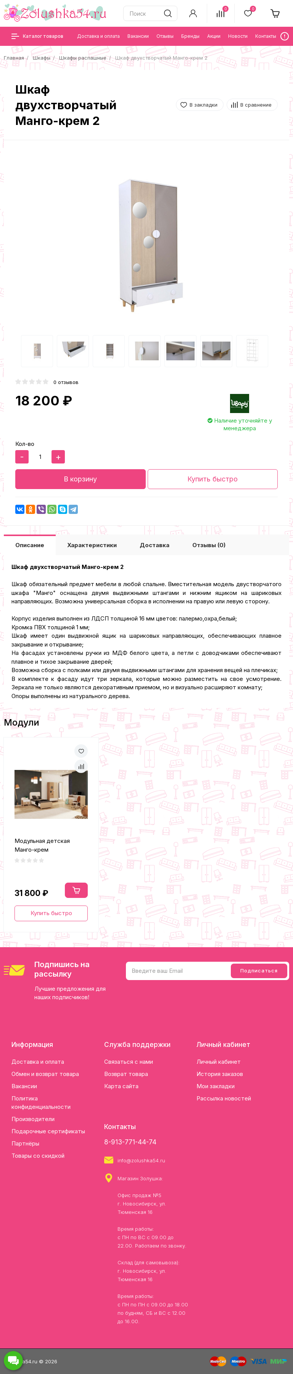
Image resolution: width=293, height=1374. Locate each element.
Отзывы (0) (208, 545)
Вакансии (24, 1086)
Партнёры (25, 1143)
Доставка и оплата (37, 1061)
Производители (33, 1119)
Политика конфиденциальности (41, 1102)
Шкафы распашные (82, 58)
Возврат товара (126, 1073)
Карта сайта (121, 1086)
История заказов (219, 1073)
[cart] (275, 13)
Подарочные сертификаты (48, 1131)
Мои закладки (215, 1086)
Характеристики (92, 545)
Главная (14, 58)
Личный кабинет (218, 1061)
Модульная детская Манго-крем (42, 845)
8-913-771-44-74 (130, 1142)
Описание (29, 545)
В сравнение (256, 105)
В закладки (203, 105)
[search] (167, 13)
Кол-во (24, 443)
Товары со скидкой (37, 1155)
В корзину (80, 479)
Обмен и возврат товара (45, 1073)
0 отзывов (66, 382)
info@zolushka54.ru (141, 1160)
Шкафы (41, 58)
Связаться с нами (128, 1061)
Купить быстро (212, 479)
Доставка (154, 545)
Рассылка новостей (223, 1098)
